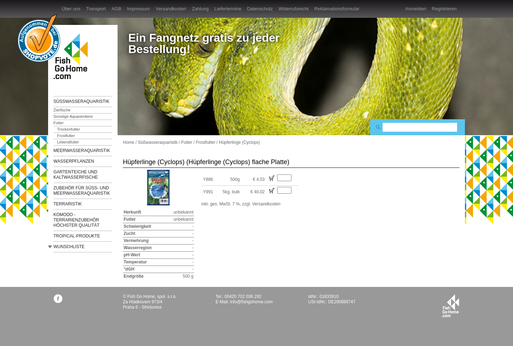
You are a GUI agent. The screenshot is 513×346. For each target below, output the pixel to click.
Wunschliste (68, 246)
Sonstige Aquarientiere (73, 116)
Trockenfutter (68, 129)
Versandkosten (171, 8)
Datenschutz (260, 8)
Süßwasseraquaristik (81, 101)
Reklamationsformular (336, 8)
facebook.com (57, 298)
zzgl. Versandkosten (261, 203)
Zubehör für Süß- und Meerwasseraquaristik (81, 190)
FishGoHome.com (73, 56)
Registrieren (444, 8)
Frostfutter (66, 135)
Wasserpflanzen (73, 161)
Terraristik (67, 203)
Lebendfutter (68, 142)
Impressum (138, 8)
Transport (96, 8)
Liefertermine (228, 8)
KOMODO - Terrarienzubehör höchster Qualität (76, 220)
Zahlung (200, 8)
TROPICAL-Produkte (76, 236)
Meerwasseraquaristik (81, 150)
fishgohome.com (450, 306)
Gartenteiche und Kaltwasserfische (75, 174)
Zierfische (62, 110)
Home (128, 142)
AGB (116, 8)
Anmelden (415, 8)
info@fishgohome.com (251, 301)
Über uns (71, 8)
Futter (58, 123)
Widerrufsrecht (294, 8)
